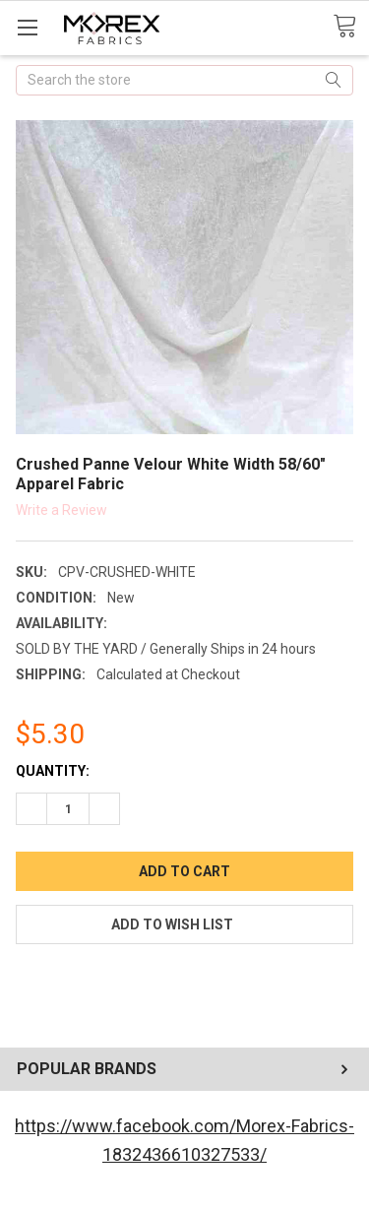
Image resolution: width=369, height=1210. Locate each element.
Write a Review (61, 509)
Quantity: (53, 771)
